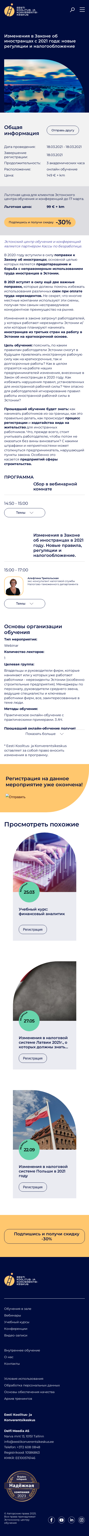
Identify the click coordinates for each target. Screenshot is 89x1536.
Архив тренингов (18, 1399)
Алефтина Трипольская (43, 578)
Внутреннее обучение (22, 1350)
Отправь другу (62, 130)
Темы (24, 513)
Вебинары (12, 1315)
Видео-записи (15, 1335)
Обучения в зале (17, 1309)
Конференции (15, 1329)
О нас (8, 1357)
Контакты (12, 1364)
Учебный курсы (16, 1322)
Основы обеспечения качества (29, 1392)
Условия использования (23, 1379)
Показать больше (44, 734)
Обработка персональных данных (32, 1385)
